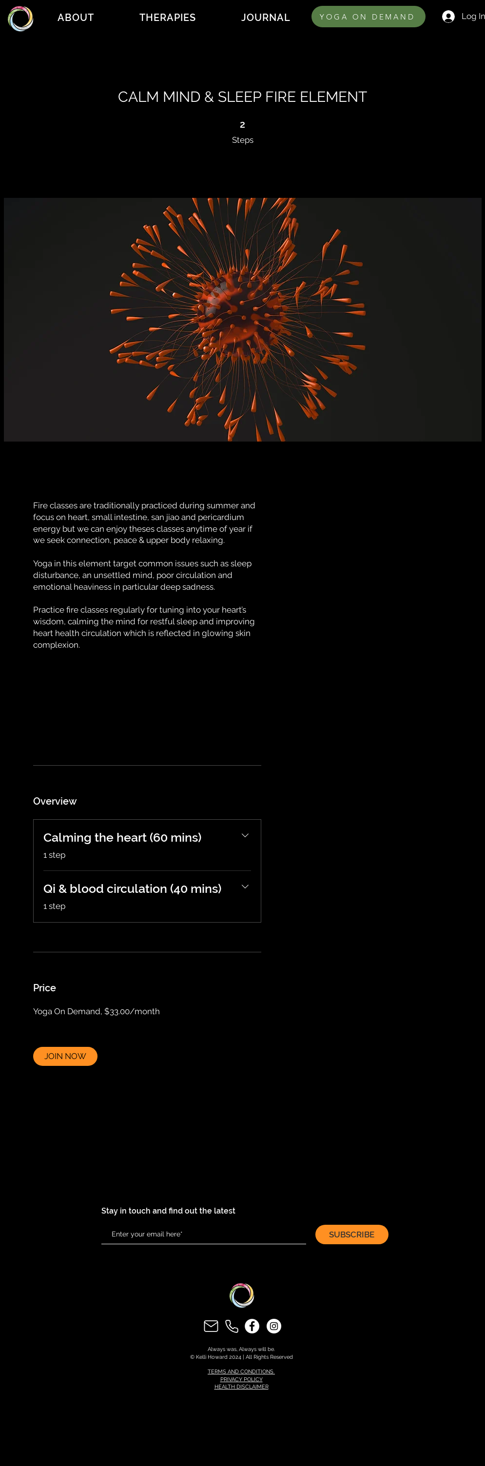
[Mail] (211, 1326)
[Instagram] (274, 1326)
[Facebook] (252, 1326)
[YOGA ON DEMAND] (368, 16)
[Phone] (231, 1326)
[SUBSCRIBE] (351, 1234)
